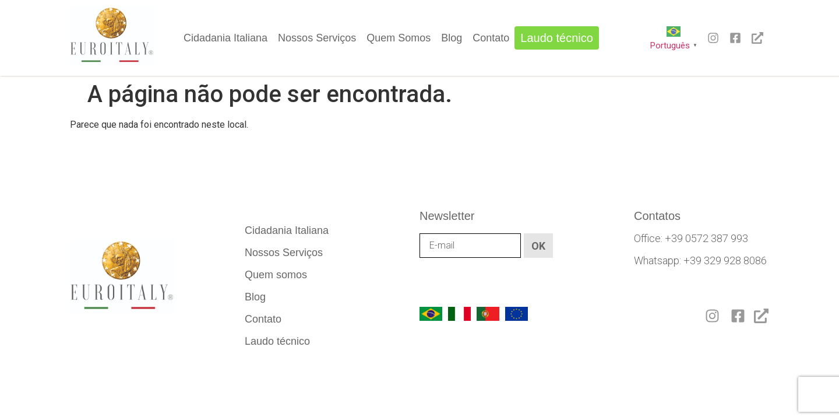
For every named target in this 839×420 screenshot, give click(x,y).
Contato (491, 38)
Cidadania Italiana (225, 38)
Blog (451, 38)
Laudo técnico (556, 38)
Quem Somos (398, 38)
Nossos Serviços (317, 38)
